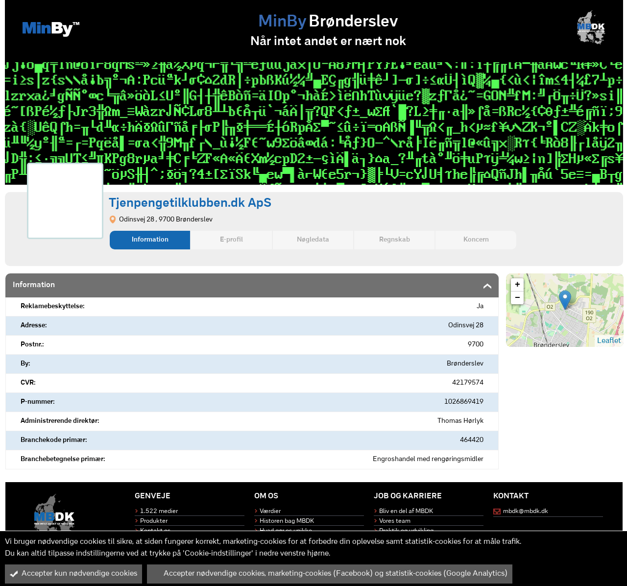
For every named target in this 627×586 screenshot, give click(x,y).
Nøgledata (313, 240)
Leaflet (609, 341)
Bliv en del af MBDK (406, 511)
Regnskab (394, 240)
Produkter (154, 521)
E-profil (231, 240)
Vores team (394, 521)
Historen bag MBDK (287, 521)
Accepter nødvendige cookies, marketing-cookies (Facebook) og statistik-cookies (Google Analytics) (329, 574)
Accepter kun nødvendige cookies (73, 574)
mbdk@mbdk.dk (525, 511)
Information (150, 240)
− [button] (517, 298)
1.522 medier (159, 511)
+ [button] (517, 285)
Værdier (270, 511)
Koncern (476, 240)
